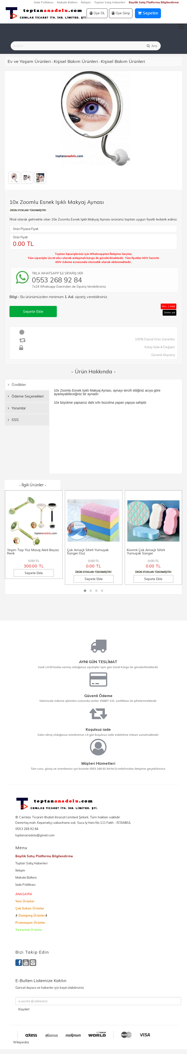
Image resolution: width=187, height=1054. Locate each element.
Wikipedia (21, 1042)
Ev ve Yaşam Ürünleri (29, 61)
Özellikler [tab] (17, 384)
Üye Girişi (120, 13)
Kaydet (23, 1009)
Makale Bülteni (67, 2)
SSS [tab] (13, 419)
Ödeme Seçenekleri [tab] (26, 396)
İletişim (86, 2)
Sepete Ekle (33, 311)
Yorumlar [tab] (17, 408)
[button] (85, 590)
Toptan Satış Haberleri (109, 2)
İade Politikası (43, 2)
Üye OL (97, 13)
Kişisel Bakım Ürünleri (76, 61)
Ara (151, 46)
